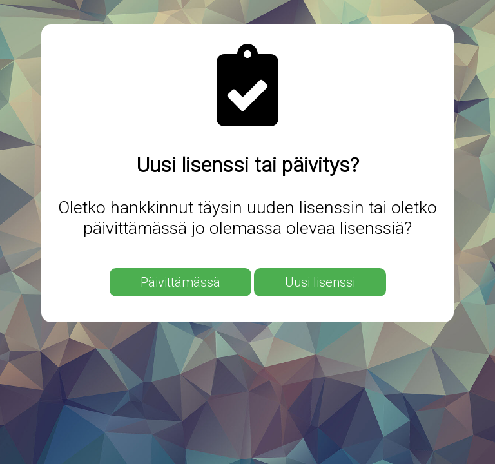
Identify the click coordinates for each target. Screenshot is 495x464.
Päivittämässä (180, 282)
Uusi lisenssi (320, 282)
